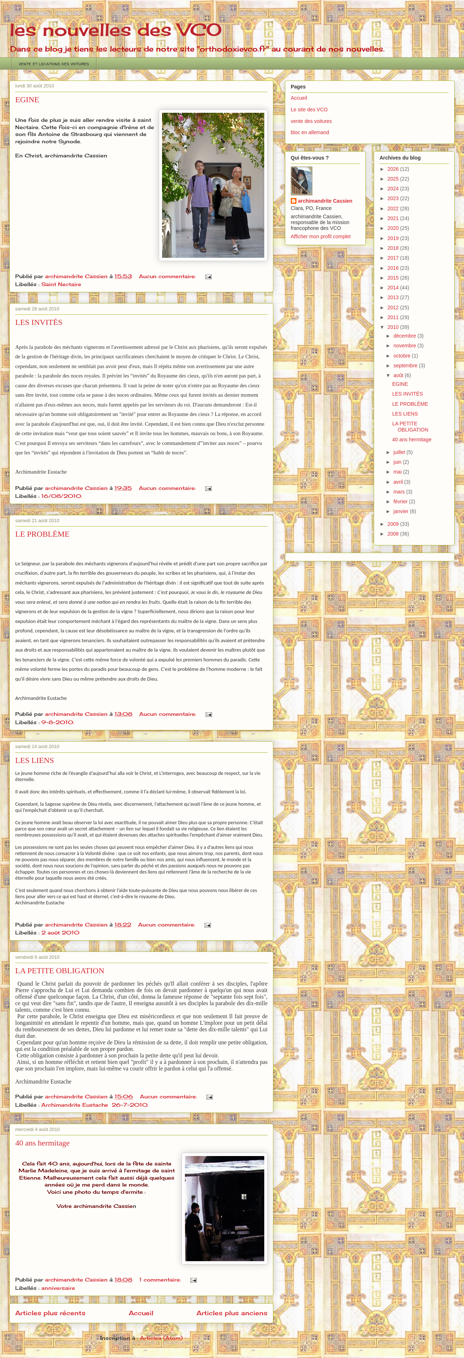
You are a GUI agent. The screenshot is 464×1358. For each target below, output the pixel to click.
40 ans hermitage (42, 1142)
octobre (402, 356)
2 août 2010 (60, 932)
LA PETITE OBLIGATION (59, 970)
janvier (401, 511)
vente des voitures (311, 121)
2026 (394, 169)
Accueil (141, 1313)
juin (398, 462)
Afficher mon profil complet (321, 236)
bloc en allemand (310, 132)
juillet (399, 452)
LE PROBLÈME (42, 533)
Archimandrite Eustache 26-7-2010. (95, 1105)
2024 (394, 188)
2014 (394, 287)
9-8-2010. (57, 722)
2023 (394, 198)
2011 (394, 317)
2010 (394, 327)
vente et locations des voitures (54, 63)
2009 (394, 524)
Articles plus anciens (232, 1313)
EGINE (27, 99)
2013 (394, 297)
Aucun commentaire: (168, 276)
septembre (406, 365)
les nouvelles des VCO (115, 29)
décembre (405, 336)
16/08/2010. (61, 496)
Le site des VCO (309, 109)
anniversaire (58, 1288)
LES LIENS (34, 760)
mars (399, 492)
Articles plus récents (50, 1313)
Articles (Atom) (161, 1338)
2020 (394, 228)
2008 (394, 534)
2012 (394, 307)
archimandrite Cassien (325, 201)
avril (398, 482)
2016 (394, 268)
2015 (394, 278)
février (401, 501)
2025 (394, 179)
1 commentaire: (161, 1279)
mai (398, 472)
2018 (394, 248)
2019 (394, 238)
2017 (394, 258)
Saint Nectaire (61, 284)
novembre (405, 345)
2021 (394, 218)
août (399, 375)
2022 (394, 208)
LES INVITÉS (38, 322)
